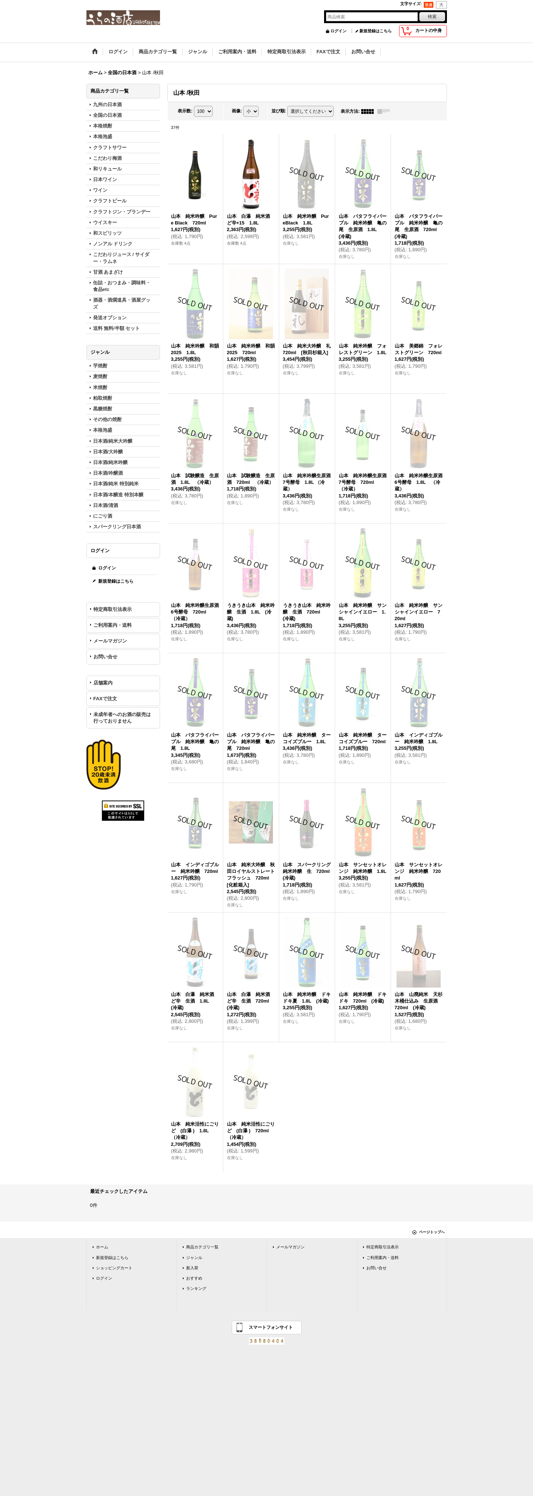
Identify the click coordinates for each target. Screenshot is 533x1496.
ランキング (196, 1288)
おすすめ (194, 1278)
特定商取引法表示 (112, 609)
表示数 (185, 111)
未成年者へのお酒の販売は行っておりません (122, 718)
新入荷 (192, 1268)
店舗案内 (103, 683)
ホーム (102, 1247)
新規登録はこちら (375, 31)
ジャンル (194, 1257)
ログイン (338, 31)
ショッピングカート (114, 1268)
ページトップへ (432, 1232)
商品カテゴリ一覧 (202, 1247)
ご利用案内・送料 (112, 625)
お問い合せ (105, 656)
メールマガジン (110, 641)
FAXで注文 (105, 698)
